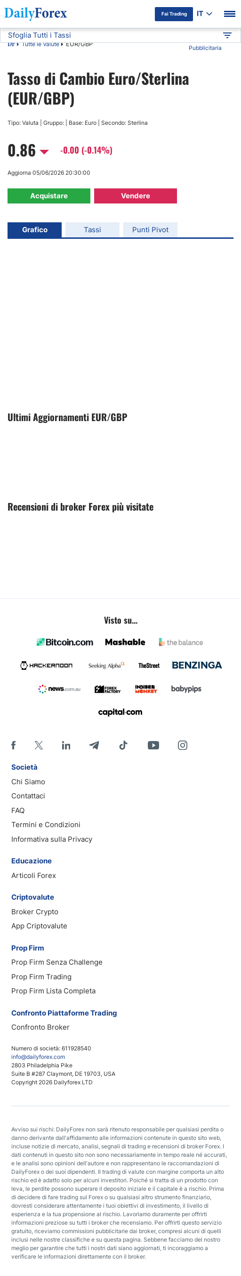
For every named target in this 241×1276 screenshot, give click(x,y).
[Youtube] (153, 745)
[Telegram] (94, 745)
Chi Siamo (28, 781)
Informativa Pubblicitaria (205, 43)
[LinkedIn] (66, 745)
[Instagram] (182, 745)
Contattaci (28, 795)
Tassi (92, 229)
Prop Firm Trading (41, 976)
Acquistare (49, 195)
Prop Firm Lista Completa (53, 990)
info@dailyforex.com (38, 1056)
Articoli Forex (33, 875)
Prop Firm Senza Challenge (57, 962)
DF (11, 44)
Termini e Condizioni (45, 824)
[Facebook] (13, 745)
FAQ (17, 810)
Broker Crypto (34, 911)
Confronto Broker (40, 1027)
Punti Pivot (150, 229)
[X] (38, 745)
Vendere (135, 195)
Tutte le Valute (40, 44)
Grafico (35, 229)
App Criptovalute (39, 925)
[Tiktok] (123, 745)
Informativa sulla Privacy (51, 839)
